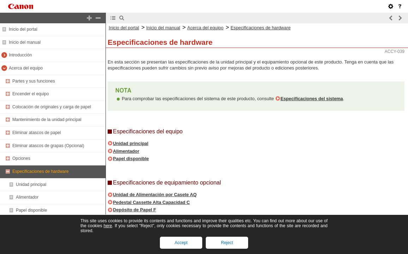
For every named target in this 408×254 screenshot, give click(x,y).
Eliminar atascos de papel (36, 132)
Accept (181, 242)
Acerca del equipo (26, 68)
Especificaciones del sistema (312, 98)
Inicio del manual (25, 42)
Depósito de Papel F (134, 209)
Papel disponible (31, 210)
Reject (227, 242)
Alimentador (27, 197)
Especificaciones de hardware (40, 171)
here (107, 225)
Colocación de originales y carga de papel (51, 106)
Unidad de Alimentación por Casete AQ (155, 194)
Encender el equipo (30, 93)
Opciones (21, 158)
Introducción (20, 55)
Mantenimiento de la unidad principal (46, 119)
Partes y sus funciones (33, 81)
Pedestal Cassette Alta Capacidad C (151, 202)
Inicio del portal (23, 29)
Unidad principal (31, 184)
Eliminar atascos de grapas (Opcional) (48, 145)
